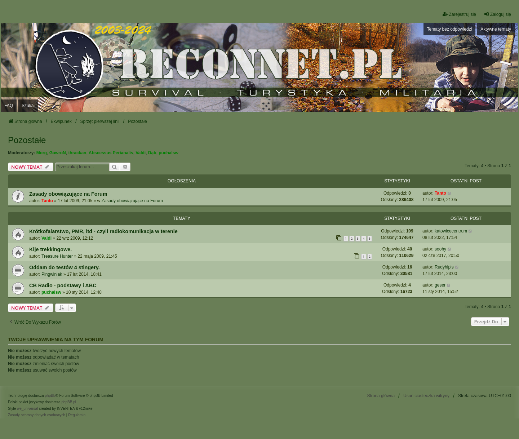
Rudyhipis (444, 267)
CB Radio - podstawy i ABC (63, 285)
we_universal (27, 409)
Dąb (152, 152)
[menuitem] (36, 415)
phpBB (50, 396)
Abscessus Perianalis (111, 152)
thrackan (77, 152)
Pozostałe (27, 140)
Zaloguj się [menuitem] (497, 14)
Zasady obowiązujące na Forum (68, 194)
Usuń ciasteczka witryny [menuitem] (426, 395)
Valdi (141, 152)
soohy (440, 249)
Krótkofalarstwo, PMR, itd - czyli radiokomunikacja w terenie (103, 231)
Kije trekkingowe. (50, 249)
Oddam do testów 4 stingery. (64, 267)
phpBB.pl (68, 402)
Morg (41, 152)
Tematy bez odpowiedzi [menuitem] (449, 29)
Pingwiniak (51, 274)
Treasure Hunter (57, 256)
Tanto (47, 200)
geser (440, 285)
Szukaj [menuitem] (28, 105)
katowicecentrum (451, 231)
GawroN (57, 152)
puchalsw (168, 152)
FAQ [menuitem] (8, 105)
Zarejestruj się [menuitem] (459, 14)
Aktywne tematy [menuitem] (495, 29)
